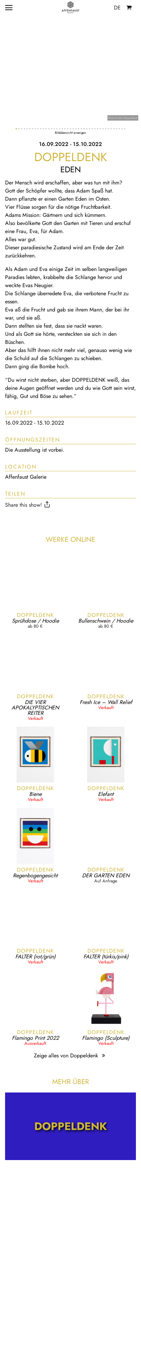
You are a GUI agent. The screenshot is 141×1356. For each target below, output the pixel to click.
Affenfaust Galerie (25, 477)
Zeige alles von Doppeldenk (70, 1055)
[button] (16, 128)
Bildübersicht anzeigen (70, 132)
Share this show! (28, 505)
